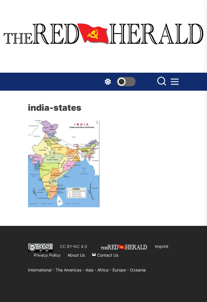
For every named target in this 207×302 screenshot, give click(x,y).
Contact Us (105, 255)
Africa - (105, 269)
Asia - (91, 269)
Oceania (138, 269)
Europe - (121, 269)
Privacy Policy (47, 255)
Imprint (161, 246)
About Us (76, 255)
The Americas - (70, 269)
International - (42, 269)
